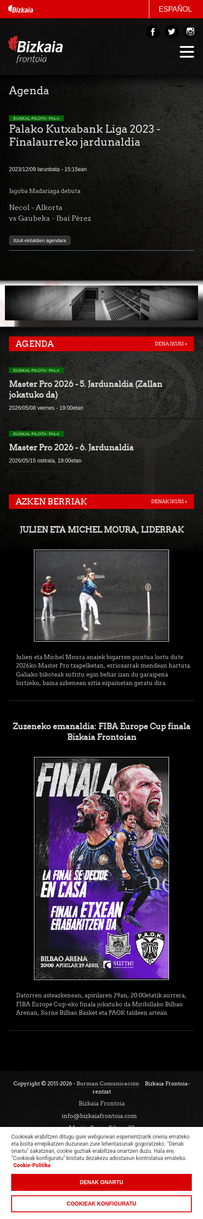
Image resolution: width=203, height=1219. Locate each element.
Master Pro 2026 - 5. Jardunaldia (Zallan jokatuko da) (85, 389)
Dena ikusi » (171, 343)
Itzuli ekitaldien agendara (39, 240)
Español (175, 9)
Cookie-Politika (32, 1165)
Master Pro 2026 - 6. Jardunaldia (71, 447)
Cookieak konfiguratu (101, 1204)
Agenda (35, 344)
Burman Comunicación (107, 1083)
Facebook (153, 31)
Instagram (190, 31)
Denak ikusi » (169, 501)
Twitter (171, 31)
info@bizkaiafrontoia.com (99, 1116)
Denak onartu (101, 1182)
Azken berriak (51, 501)
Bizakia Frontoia (47, 52)
